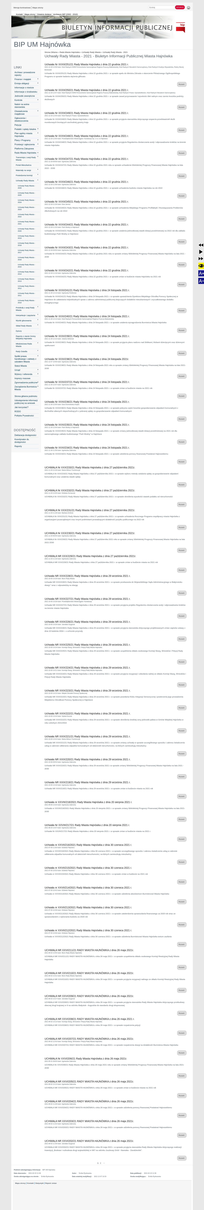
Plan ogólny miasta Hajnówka (23, 134)
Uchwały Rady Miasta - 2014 (26, 273)
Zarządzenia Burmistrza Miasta (26, 388)
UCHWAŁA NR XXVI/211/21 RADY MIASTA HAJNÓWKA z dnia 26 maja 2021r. (89, 950)
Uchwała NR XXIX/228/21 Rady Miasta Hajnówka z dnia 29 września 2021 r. (87, 575)
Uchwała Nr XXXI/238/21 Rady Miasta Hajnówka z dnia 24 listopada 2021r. (87, 359)
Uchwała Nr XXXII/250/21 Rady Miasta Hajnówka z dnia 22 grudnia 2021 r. (87, 90)
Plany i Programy (23, 140)
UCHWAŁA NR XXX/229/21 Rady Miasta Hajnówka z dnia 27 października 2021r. (90, 556)
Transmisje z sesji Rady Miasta (26, 158)
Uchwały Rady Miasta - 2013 (26, 280)
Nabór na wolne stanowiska (22, 105)
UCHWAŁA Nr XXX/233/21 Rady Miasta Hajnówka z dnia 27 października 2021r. (90, 467)
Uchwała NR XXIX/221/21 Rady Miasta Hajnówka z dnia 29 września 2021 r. (87, 736)
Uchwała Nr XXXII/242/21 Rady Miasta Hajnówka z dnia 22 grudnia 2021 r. (87, 270)
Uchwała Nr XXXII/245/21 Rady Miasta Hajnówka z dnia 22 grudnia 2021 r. (87, 201)
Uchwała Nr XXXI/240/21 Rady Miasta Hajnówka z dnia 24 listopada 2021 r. (87, 316)
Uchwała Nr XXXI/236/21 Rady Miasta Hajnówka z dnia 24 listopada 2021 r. (87, 401)
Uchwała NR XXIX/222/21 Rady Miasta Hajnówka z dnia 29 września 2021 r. (87, 713)
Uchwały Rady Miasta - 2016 (26, 258)
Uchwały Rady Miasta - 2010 (26, 301)
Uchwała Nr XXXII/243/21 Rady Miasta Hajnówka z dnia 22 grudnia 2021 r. (87, 247)
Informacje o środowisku (26, 92)
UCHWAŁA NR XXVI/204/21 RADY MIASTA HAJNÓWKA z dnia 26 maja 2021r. (89, 1101)
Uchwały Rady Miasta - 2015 (26, 266)
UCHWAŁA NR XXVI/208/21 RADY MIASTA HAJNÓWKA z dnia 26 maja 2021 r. (90, 1019)
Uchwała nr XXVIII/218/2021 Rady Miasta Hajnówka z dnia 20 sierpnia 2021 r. (88, 802)
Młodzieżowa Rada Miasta (24, 345)
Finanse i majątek (23, 79)
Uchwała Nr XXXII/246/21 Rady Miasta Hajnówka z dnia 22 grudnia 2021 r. (87, 181)
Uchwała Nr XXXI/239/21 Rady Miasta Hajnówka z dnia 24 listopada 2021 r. (87, 336)
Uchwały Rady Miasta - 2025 (26, 194)
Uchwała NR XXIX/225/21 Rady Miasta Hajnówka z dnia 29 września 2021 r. (87, 644)
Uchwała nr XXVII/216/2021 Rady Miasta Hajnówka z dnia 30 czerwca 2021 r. (88, 844)
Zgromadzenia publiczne (26, 382)
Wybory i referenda (23, 374)
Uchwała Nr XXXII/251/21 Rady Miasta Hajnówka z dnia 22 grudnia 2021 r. (87, 64)
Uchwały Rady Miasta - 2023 (26, 208)
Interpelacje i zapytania (25, 315)
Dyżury (19, 331)
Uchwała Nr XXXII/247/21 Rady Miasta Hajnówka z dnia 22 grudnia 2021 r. (87, 158)
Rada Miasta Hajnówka (70, 52)
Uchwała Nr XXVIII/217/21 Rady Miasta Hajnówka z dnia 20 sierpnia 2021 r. (87, 825)
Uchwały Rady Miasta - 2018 (26, 244)
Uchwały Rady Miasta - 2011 (26, 294)
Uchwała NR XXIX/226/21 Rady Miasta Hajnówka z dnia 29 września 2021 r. (87, 621)
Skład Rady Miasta (24, 326)
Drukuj (188, 8)
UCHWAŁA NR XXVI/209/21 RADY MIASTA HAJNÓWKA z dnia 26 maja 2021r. (89, 996)
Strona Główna (51, 52)
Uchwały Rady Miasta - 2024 (26, 201)
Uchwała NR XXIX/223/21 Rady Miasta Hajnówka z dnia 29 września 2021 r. (87, 690)
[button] (201, 245)
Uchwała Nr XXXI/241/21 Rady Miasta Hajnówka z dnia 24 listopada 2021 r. (87, 290)
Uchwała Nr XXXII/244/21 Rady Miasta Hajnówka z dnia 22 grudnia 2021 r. (87, 224)
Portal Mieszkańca (23, 165)
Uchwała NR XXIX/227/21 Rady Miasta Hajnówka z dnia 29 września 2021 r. (87, 598)
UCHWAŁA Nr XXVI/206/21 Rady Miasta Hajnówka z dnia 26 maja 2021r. (86, 1058)
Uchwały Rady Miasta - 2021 (115, 52)
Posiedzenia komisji (24, 175)
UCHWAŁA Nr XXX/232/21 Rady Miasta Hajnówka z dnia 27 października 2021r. (90, 490)
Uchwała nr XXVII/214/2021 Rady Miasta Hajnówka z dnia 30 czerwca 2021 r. (88, 887)
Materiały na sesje (23, 170)
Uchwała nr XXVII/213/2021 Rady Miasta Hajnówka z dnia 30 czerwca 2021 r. (88, 907)
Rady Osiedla (21, 351)
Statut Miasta (21, 366)
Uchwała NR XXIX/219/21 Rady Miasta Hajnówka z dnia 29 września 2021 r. (87, 782)
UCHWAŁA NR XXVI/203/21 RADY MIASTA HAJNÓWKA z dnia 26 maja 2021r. (89, 1121)
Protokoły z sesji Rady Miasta (25, 309)
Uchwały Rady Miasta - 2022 (26, 215)
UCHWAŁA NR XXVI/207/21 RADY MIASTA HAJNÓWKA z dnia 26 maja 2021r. (89, 1038)
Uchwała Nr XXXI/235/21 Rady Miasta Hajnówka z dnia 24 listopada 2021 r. (87, 424)
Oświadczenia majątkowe (21, 112)
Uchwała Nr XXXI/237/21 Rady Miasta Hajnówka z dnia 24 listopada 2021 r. (87, 382)
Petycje (18, 125)
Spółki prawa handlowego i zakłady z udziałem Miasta (25, 359)
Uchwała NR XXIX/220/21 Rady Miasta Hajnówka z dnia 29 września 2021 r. (87, 759)
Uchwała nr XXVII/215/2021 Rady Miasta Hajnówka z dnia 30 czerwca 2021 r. (88, 867)
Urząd (17, 370)
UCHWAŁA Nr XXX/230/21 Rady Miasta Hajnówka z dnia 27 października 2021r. (90, 533)
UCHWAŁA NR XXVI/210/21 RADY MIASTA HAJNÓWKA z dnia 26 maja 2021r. (89, 973)
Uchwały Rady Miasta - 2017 (26, 251)
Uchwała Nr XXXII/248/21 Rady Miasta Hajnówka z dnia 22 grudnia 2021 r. (87, 135)
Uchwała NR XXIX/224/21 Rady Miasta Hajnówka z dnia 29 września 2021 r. (87, 667)
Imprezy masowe (22, 378)
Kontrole (18, 100)
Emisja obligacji (22, 83)
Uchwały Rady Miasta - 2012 (26, 287)
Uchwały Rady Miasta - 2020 (26, 230)
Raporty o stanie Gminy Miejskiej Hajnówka (26, 337)
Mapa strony (37, 7)
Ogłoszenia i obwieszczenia (21, 119)
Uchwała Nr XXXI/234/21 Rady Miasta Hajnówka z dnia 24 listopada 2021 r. (87, 447)
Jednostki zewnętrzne (25, 96)
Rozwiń (182, 84)
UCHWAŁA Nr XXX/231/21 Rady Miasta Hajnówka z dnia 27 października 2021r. (90, 510)
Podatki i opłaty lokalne (25, 129)
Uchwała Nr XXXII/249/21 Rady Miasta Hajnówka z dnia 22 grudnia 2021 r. (87, 113)
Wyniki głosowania (23, 321)
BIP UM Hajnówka (42, 44)
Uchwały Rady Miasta (91, 52)
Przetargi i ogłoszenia (25, 144)
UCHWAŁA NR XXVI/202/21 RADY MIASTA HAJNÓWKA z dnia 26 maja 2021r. (89, 1140)
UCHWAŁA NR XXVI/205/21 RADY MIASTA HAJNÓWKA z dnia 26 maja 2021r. (89, 1081)
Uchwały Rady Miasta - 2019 (26, 237)
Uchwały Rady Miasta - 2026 (26, 187)
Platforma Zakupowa (24, 148)
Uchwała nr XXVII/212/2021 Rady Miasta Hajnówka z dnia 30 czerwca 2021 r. (88, 930)
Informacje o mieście (24, 87)
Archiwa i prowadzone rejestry (25, 73)
